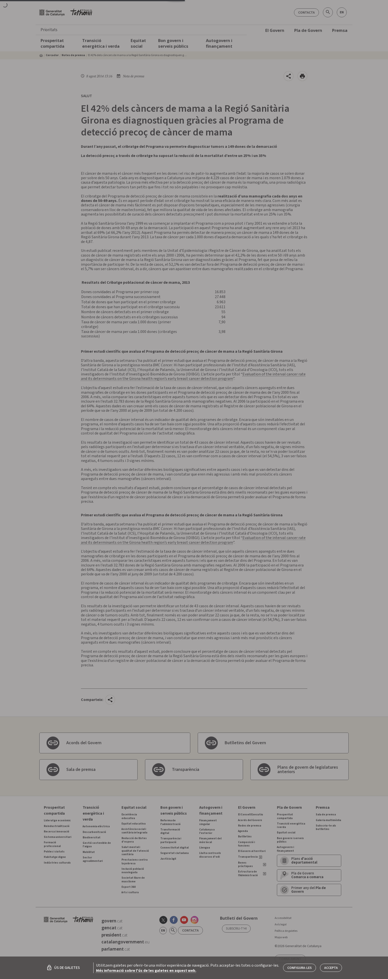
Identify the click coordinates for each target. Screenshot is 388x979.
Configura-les (299, 967)
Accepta (331, 967)
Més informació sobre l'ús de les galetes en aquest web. (146, 970)
